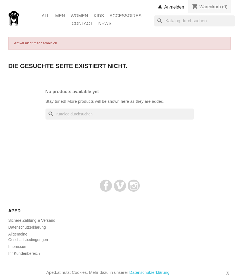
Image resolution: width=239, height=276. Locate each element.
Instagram (134, 186)
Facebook (106, 186)
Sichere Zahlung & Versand (31, 220)
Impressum (17, 246)
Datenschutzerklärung (27, 227)
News (105, 23)
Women (79, 15)
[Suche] (194, 20)
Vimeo (120, 186)
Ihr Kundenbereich (24, 253)
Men (60, 15)
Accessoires (126, 15)
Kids (99, 15)
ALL (45, 15)
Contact (82, 23)
